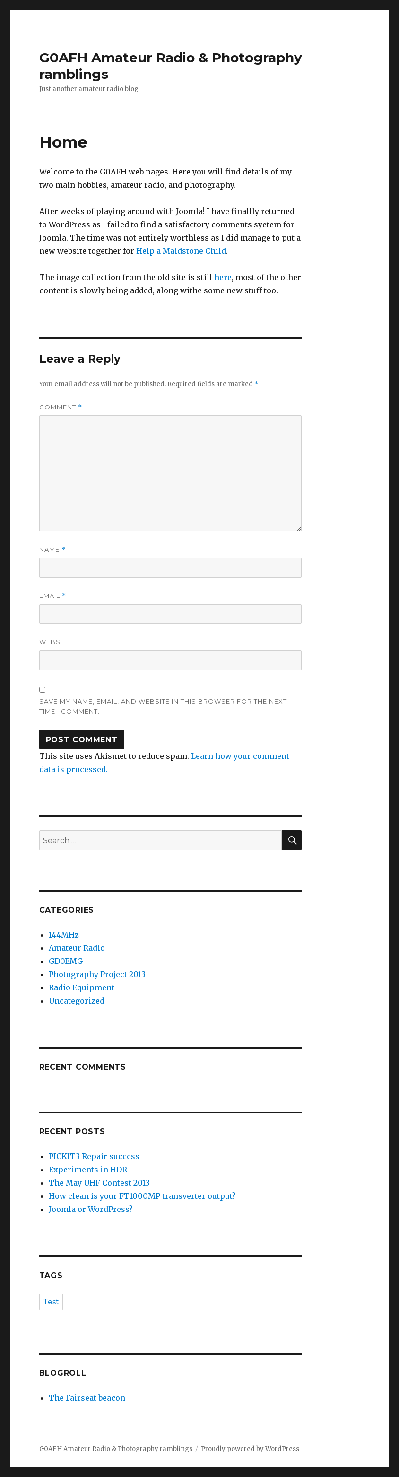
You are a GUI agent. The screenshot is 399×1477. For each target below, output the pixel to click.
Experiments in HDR (88, 1169)
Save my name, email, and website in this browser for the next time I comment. (163, 706)
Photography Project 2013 (97, 974)
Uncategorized (76, 1000)
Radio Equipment (81, 987)
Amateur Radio (77, 948)
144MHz (64, 934)
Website (54, 642)
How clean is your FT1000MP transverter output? (142, 1196)
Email (52, 596)
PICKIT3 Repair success (94, 1156)
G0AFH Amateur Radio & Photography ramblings (115, 1449)
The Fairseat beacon (87, 1397)
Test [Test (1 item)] (51, 1301)
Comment (60, 407)
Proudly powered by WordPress (250, 1449)
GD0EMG (66, 961)
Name (52, 550)
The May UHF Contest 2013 (99, 1182)
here (223, 277)
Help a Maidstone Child (181, 251)
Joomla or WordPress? (91, 1209)
